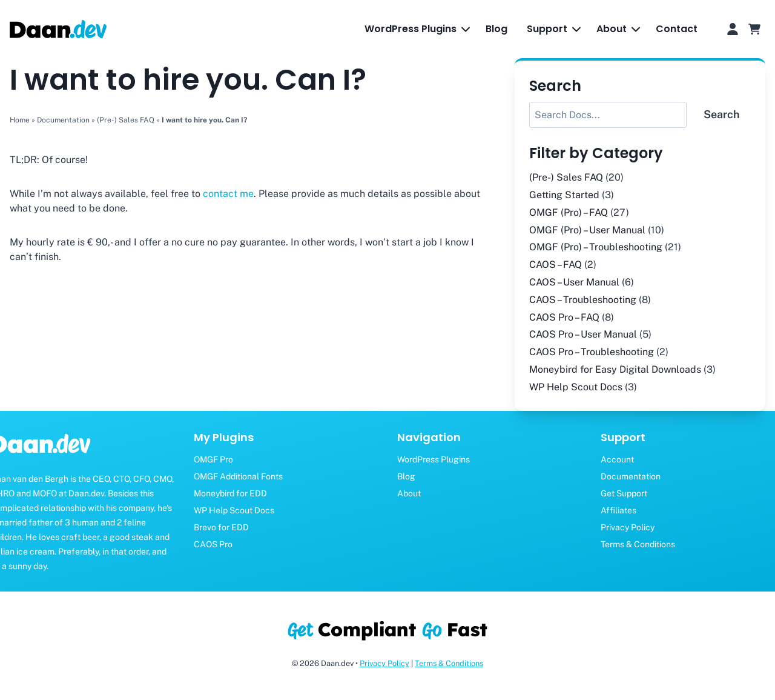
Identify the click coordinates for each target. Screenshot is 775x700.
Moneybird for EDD (230, 493)
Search (722, 114)
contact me (227, 193)
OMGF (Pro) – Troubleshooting (595, 247)
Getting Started (564, 195)
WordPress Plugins (433, 459)
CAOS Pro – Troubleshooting (591, 352)
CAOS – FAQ (555, 264)
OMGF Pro (213, 459)
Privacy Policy (384, 663)
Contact (677, 29)
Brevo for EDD (221, 527)
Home (20, 120)
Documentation (63, 120)
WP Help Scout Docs (575, 387)
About (409, 493)
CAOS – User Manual (574, 282)
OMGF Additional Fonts (238, 476)
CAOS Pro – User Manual (583, 334)
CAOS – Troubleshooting (582, 299)
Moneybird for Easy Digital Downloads (615, 369)
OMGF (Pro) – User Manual (587, 230)
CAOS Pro (213, 544)
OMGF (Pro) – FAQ (568, 212)
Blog (496, 29)
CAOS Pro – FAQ (564, 317)
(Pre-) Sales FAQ (125, 120)
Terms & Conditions (449, 663)
